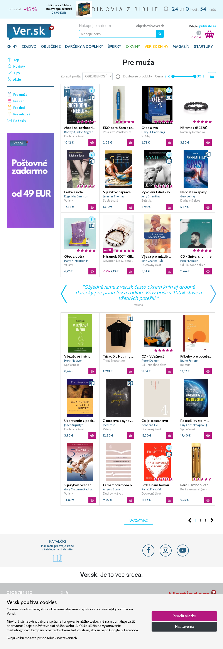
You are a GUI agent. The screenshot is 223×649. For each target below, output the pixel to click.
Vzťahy (146, 136)
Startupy (203, 46)
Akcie (17, 80)
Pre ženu (19, 101)
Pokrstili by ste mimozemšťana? (196, 421)
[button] (92, 90)
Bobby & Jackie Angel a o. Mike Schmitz (80, 132)
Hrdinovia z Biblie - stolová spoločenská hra (59, 6)
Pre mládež (21, 114)
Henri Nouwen (73, 360)
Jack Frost (109, 425)
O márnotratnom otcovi (119, 485)
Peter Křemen (189, 260)
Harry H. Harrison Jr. (154, 132)
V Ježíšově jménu (77, 356)
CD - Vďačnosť (153, 356)
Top (16, 60)
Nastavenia (184, 626)
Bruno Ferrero (189, 360)
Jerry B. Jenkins (151, 196)
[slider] (173, 76)
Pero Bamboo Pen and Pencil (196, 485)
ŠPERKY (114, 46)
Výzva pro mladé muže (157, 256)
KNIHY (12, 46)
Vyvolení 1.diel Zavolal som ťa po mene (157, 192)
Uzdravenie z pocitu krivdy (80, 421)
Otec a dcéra (74, 256)
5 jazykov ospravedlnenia (119, 192)
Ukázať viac (139, 520)
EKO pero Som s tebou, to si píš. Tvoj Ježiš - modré (119, 128)
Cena (159, 76)
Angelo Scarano (113, 489)
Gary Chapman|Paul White (80, 489)
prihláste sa (207, 26)
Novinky (19, 66)
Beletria (147, 200)
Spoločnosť (110, 200)
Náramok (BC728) (193, 128)
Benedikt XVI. (150, 425)
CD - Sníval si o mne (195, 256)
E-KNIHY (133, 46)
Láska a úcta (73, 192)
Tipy (16, 73)
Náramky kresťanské (193, 132)
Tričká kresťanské (114, 360)
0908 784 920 (19, 592)
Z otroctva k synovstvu (119, 421)
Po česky (19, 121)
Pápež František (152, 489)
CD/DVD (29, 46)
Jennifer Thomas (113, 196)
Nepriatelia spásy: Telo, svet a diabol (196, 192)
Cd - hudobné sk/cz (192, 265)
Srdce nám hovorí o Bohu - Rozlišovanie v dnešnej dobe (157, 485)
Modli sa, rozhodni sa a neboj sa (80, 128)
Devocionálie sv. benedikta (119, 260)
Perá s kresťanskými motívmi (119, 132)
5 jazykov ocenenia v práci (80, 485)
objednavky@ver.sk (150, 26)
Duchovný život (74, 136)
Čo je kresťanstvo (155, 421)
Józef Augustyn (73, 425)
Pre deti (19, 108)
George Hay (188, 196)
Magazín (181, 46)
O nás (65, 592)
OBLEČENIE (51, 46)
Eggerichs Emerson (76, 196)
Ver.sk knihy (156, 46)
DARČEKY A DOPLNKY (84, 46)
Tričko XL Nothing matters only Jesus (119, 356)
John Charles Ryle (153, 260)
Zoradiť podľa (71, 76)
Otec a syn (150, 128)
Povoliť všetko (184, 616)
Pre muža (20, 95)
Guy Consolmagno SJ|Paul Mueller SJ (196, 425)
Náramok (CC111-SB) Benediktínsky (119, 256)
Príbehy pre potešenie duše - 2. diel (196, 356)
